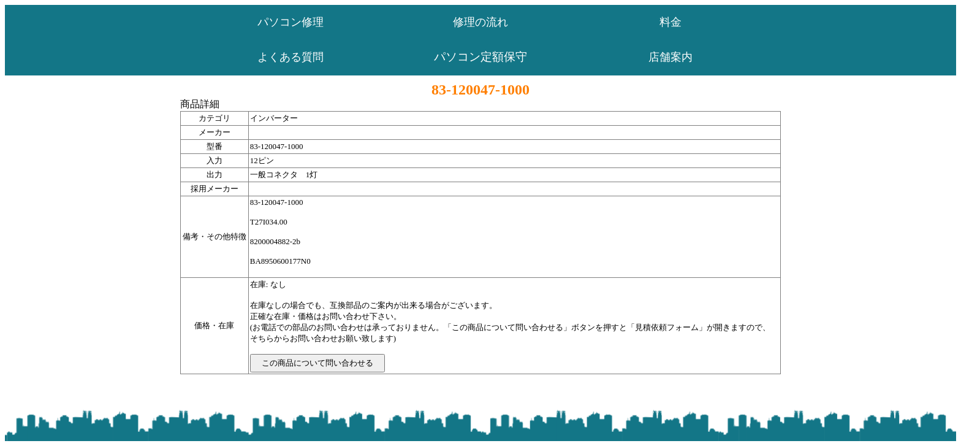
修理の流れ (480, 22)
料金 (670, 22)
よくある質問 (290, 57)
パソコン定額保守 (480, 56)
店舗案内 (670, 57)
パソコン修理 (290, 22)
